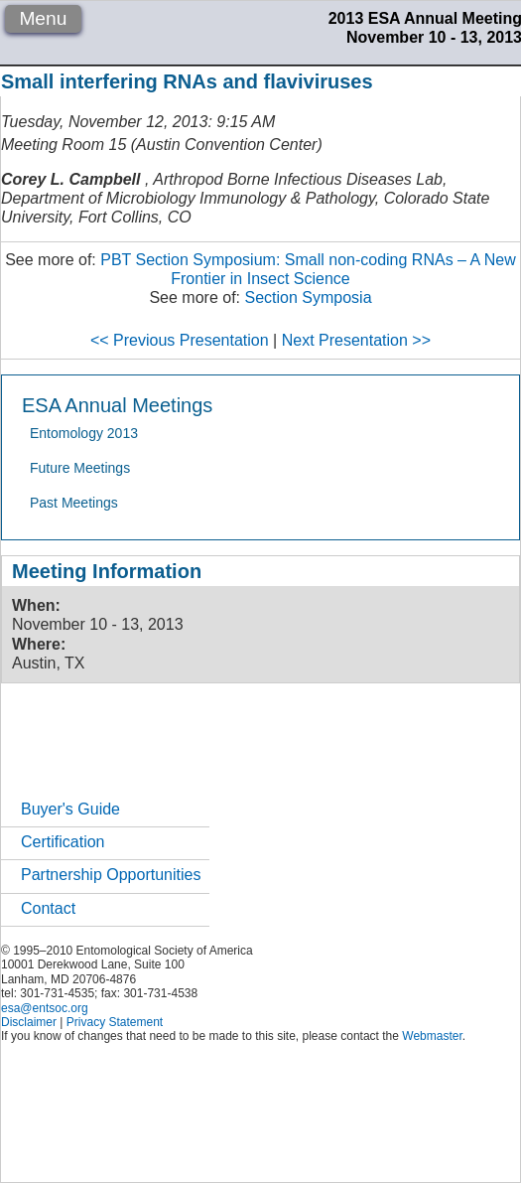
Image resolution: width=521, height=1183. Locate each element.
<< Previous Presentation (179, 340)
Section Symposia (307, 297)
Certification (62, 841)
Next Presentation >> (356, 340)
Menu (42, 18)
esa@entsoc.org (44, 1008)
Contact (48, 908)
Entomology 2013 (84, 433)
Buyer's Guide (70, 809)
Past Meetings (74, 503)
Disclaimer (29, 1022)
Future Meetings (80, 468)
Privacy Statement (114, 1022)
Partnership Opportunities (110, 874)
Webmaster (431, 1036)
